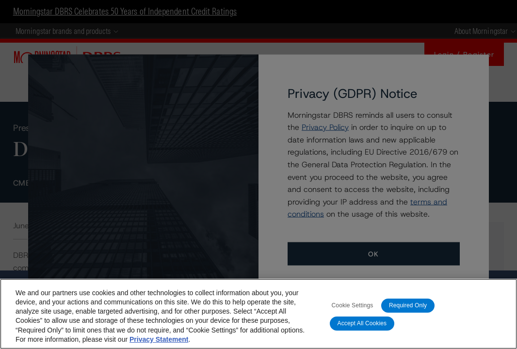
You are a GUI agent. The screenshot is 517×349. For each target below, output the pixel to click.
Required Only (408, 305)
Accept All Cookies (362, 323)
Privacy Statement (158, 339)
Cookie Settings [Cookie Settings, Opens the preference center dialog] (352, 305)
